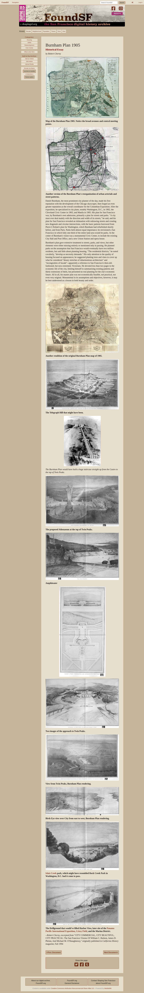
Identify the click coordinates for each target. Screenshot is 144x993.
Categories (29, 37)
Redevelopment (29, 45)
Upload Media (29, 64)
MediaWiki (107, 988)
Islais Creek (51, 873)
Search (122, 2)
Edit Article (29, 61)
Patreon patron (29, 77)
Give (64, 31)
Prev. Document (54, 952)
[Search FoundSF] (108, 2)
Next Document (111, 952)
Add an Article (29, 59)
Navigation (15, 2)
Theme (53, 31)
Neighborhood (36, 31)
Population (46, 31)
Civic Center (29, 48)
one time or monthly (29, 71)
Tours (59, 31)
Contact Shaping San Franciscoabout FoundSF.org (103, 982)
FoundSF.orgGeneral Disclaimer (72, 982)
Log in (140, 2)
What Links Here (29, 52)
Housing (29, 40)
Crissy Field (81, 931)
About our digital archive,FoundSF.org (40, 982)
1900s (29, 42)
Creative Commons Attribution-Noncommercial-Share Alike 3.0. (72, 988)
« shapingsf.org (28, 24)
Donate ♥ (117, 14)
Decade (28, 31)
